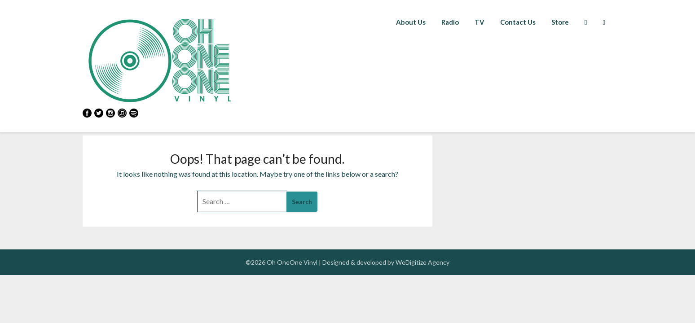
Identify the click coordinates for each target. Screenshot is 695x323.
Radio (450, 22)
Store (560, 22)
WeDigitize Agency (422, 262)
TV (479, 22)
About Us (411, 22)
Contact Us (518, 22)
